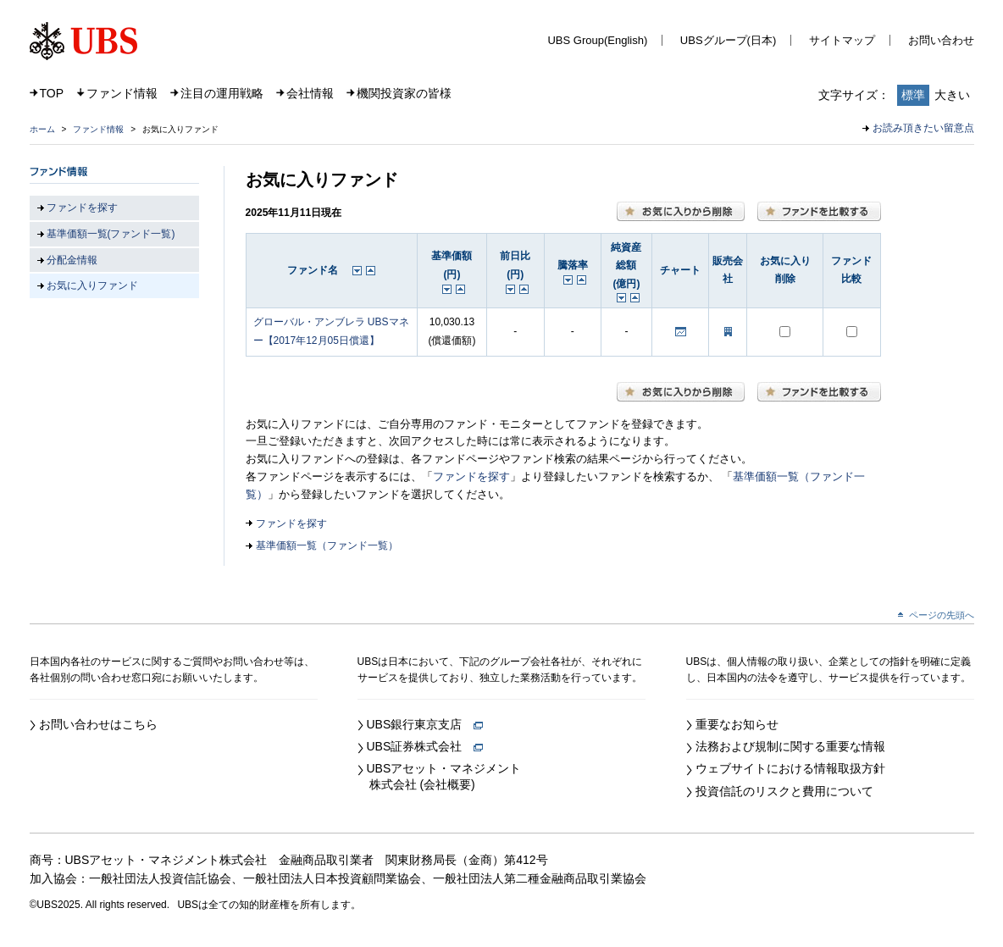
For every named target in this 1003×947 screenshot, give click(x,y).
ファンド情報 (122, 93)
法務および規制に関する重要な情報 (790, 746)
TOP (52, 93)
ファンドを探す (471, 476)
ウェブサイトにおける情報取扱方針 (790, 768)
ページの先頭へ (941, 615)
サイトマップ (842, 40)
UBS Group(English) (597, 40)
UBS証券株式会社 (425, 746)
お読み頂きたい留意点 (923, 128)
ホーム (42, 129)
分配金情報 (72, 260)
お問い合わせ (941, 40)
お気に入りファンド (92, 285)
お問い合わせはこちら (98, 724)
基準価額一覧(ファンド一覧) (111, 234)
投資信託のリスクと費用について (784, 791)
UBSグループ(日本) (728, 40)
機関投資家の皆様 (404, 93)
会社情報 (310, 93)
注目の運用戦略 (221, 93)
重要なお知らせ (737, 724)
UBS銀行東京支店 (425, 724)
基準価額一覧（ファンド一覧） (327, 545)
